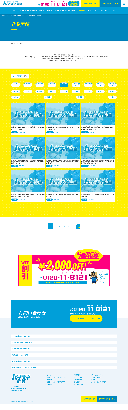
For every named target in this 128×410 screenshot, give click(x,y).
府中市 (48, 95)
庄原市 (64, 95)
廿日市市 (111, 89)
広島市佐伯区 (33, 89)
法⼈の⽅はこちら (90, 3)
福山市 (48, 89)
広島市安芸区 (17, 89)
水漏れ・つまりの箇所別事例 (65, 10)
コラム (113, 10)
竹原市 (111, 95)
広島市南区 (64, 84)
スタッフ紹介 (78, 383)
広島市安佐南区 (95, 84)
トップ (14, 10)
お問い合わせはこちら (110, 3)
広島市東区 (48, 84)
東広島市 (79, 89)
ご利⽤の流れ (103, 10)
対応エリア (92, 10)
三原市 (17, 95)
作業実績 (82, 10)
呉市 (64, 89)
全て (17, 84)
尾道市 (95, 89)
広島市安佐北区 (111, 84)
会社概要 (77, 387)
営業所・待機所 (96, 383)
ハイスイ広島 (14, 43)
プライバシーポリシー (98, 381)
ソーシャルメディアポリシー (100, 387)
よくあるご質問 (79, 390)
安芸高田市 (95, 95)
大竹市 (80, 95)
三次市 (33, 95)
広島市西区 (79, 84)
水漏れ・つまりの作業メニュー (31, 10)
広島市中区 (32, 84)
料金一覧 (49, 10)
